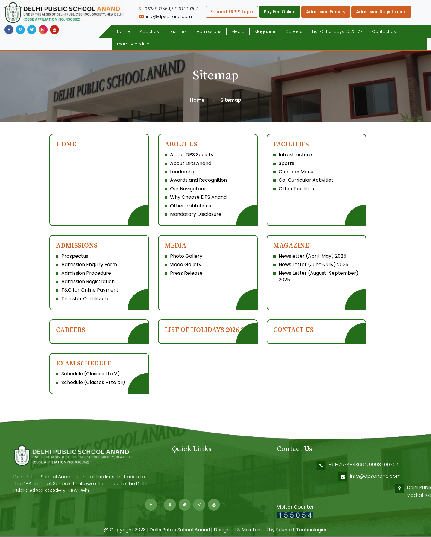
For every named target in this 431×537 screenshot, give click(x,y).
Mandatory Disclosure (195, 214)
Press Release (186, 273)
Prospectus (74, 256)
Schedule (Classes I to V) (90, 373)
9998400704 (185, 9)
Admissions (209, 31)
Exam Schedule (133, 44)
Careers (293, 31)
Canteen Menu (296, 171)
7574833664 (157, 9)
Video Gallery (185, 264)
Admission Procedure (86, 273)
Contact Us (384, 31)
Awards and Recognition (198, 180)
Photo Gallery (186, 256)
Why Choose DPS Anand (198, 197)
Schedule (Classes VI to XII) (93, 382)
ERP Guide (183, 493)
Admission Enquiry (325, 12)
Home (123, 31)
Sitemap (182, 501)
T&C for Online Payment (90, 289)
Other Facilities (296, 188)
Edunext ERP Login (231, 11)
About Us (149, 31)
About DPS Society (191, 154)
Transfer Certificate (84, 298)
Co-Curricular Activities (306, 180)
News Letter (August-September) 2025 (319, 276)
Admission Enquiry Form (89, 264)
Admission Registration (381, 12)
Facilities (178, 31)
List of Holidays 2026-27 (337, 31)
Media (238, 31)
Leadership (183, 171)
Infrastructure (295, 154)
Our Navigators (187, 188)
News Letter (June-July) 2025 (313, 264)
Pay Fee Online (279, 12)
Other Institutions (190, 205)
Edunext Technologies (301, 529)
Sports (286, 163)
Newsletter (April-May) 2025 (312, 256)
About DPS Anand (190, 163)
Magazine (264, 31)
